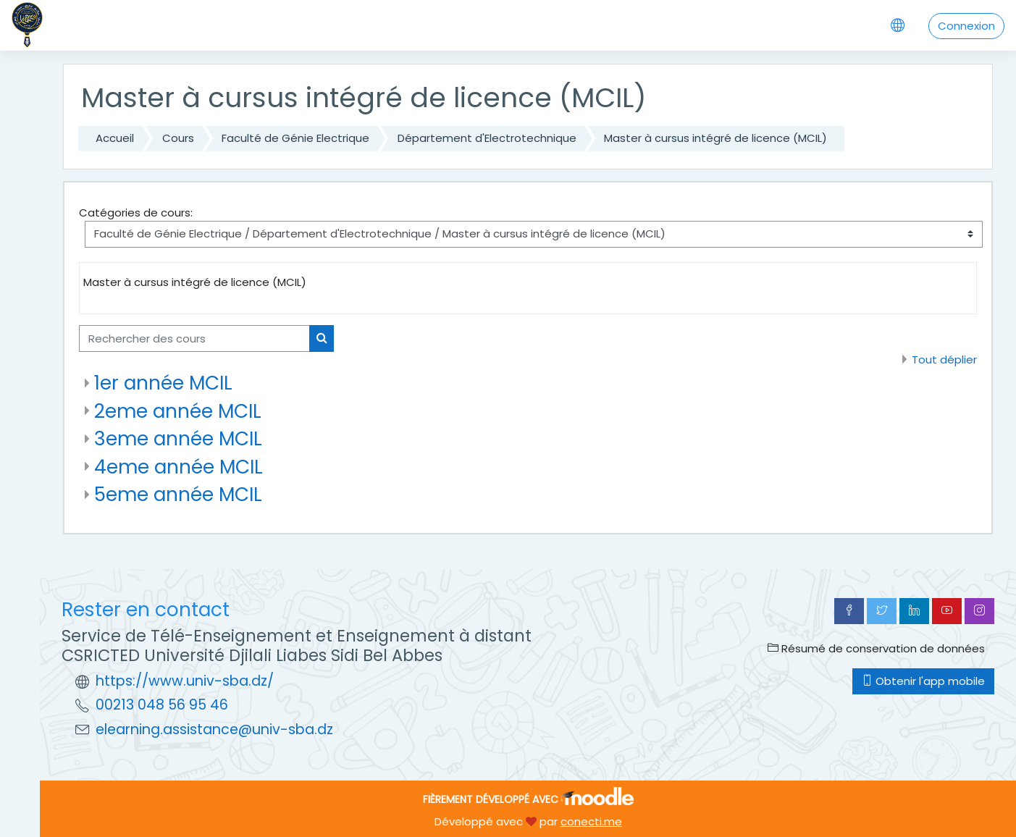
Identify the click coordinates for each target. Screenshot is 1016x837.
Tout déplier (944, 359)
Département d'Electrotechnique (487, 138)
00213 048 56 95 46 (162, 705)
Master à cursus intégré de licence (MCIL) (715, 138)
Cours (178, 138)
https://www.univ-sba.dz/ (185, 681)
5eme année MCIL (178, 494)
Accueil (115, 138)
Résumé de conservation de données (876, 648)
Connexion (966, 25)
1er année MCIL (163, 382)
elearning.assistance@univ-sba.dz (214, 729)
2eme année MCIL (177, 411)
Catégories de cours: (136, 212)
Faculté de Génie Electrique (295, 138)
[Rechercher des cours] (194, 338)
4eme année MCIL (178, 466)
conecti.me (591, 821)
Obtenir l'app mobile (923, 681)
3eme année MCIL (178, 438)
